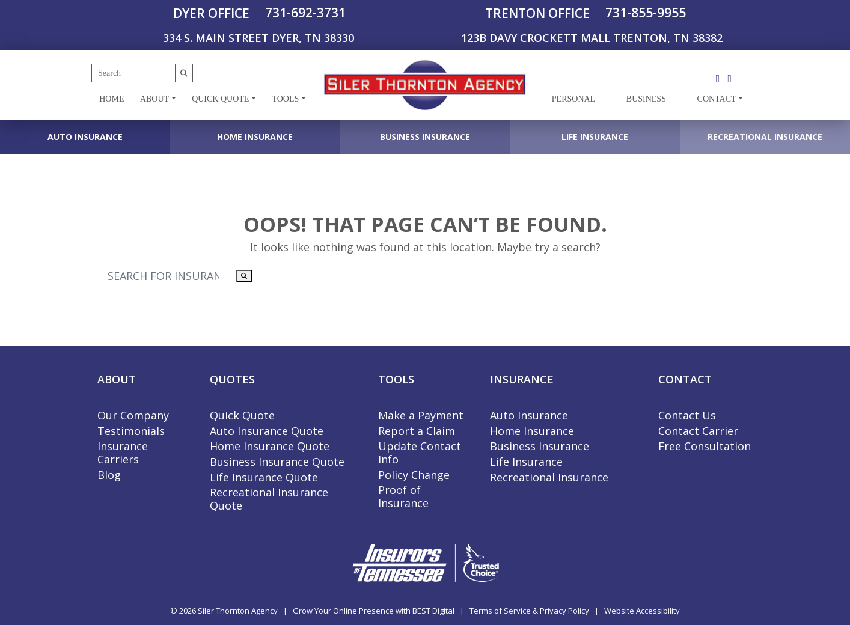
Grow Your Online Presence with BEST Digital (373, 610)
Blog (109, 475)
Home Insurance (255, 136)
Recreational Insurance (765, 136)
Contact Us (687, 415)
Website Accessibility (642, 610)
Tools (285, 98)
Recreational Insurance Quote (269, 499)
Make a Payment (420, 415)
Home (111, 98)
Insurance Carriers (122, 452)
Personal (573, 98)
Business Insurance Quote (277, 461)
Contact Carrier (698, 431)
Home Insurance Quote (269, 446)
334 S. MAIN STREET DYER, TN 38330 (258, 38)
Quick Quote (220, 98)
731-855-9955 (645, 12)
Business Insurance (425, 136)
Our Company (133, 415)
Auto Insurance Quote (266, 431)
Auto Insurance (85, 136)
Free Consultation (704, 446)
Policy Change (414, 475)
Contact (716, 98)
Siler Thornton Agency (238, 610)
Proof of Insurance (403, 496)
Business (646, 98)
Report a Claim (416, 431)
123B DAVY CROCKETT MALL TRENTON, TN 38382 (592, 38)
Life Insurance (594, 136)
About (154, 98)
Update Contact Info (419, 452)
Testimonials (131, 431)
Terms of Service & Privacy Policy (529, 610)
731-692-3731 (305, 12)
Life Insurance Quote (264, 477)
